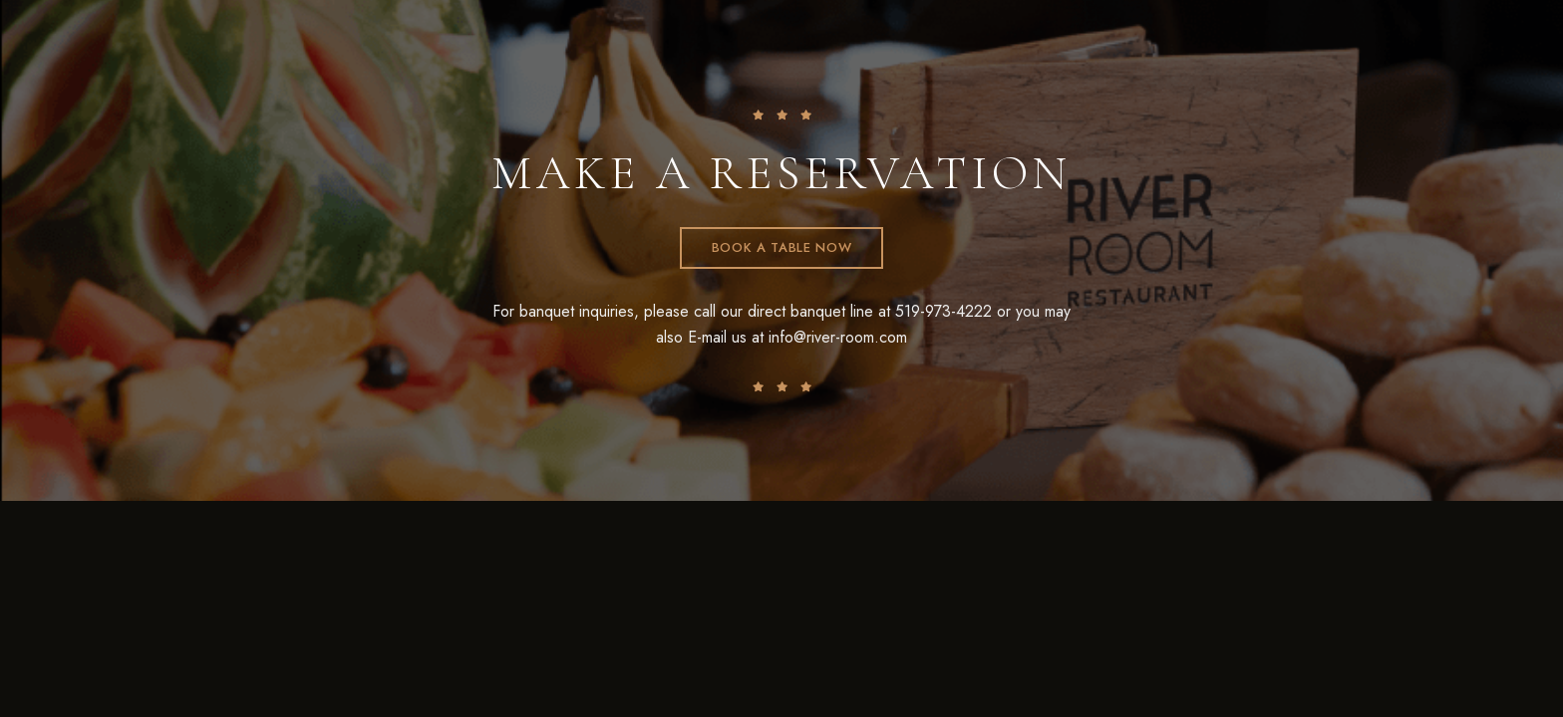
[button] (781, 248)
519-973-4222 (943, 311)
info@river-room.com (838, 337)
